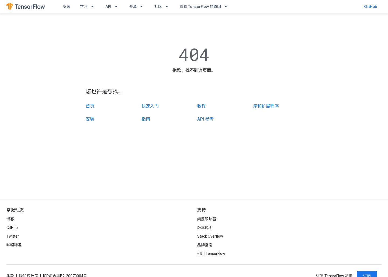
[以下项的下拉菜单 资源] (143, 6)
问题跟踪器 (206, 219)
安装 (66, 6)
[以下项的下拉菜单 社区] (168, 6)
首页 (90, 106)
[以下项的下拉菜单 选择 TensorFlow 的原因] (227, 6)
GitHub (370, 6)
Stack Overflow (210, 236)
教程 (201, 106)
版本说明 (204, 227)
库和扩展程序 (266, 106)
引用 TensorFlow (211, 253)
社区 (158, 6)
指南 (145, 119)
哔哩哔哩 (14, 245)
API (108, 6)
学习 (84, 6)
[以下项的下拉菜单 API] (117, 6)
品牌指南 (204, 245)
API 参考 (205, 119)
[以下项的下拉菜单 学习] (94, 6)
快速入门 (150, 106)
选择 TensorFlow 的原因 (200, 6)
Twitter (12, 236)
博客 (10, 219)
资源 (133, 6)
